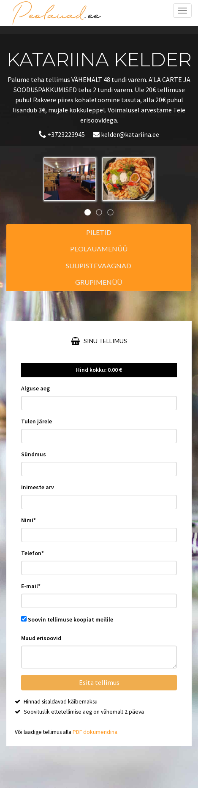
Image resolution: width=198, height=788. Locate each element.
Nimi (28, 520)
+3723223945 (62, 134)
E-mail (31, 586)
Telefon (32, 553)
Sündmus (33, 454)
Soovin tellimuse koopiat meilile (70, 619)
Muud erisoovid (41, 638)
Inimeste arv (37, 487)
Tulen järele (36, 421)
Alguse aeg (35, 388)
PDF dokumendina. (96, 732)
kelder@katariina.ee (126, 134)
